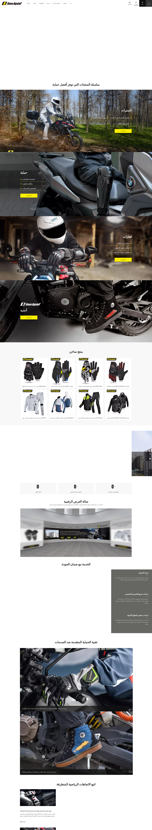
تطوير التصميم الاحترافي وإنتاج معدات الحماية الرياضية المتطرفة (35, 811)
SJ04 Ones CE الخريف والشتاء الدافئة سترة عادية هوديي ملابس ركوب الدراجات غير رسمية (62, 418)
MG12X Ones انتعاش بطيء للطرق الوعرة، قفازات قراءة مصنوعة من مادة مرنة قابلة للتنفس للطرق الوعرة (90, 386)
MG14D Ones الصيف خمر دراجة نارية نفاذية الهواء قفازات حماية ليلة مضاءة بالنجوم (34, 386)
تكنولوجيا (41, 3)
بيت (70, 3)
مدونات (34, 3)
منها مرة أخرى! (56, 3)
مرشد (48, 3)
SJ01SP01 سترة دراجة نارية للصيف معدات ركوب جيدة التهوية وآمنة (34, 418)
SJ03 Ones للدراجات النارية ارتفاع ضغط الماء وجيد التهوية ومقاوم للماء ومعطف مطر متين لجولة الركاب (90, 418)
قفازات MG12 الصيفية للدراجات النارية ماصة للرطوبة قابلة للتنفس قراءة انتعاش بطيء (62, 386)
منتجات (65, 3)
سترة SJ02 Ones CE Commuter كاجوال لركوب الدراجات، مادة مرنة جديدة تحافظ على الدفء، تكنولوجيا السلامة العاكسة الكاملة (118, 418)
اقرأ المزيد (123, 131)
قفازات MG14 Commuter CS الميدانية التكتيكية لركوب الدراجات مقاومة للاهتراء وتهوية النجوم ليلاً (118, 386)
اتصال (28, 3)
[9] (30, 304)
